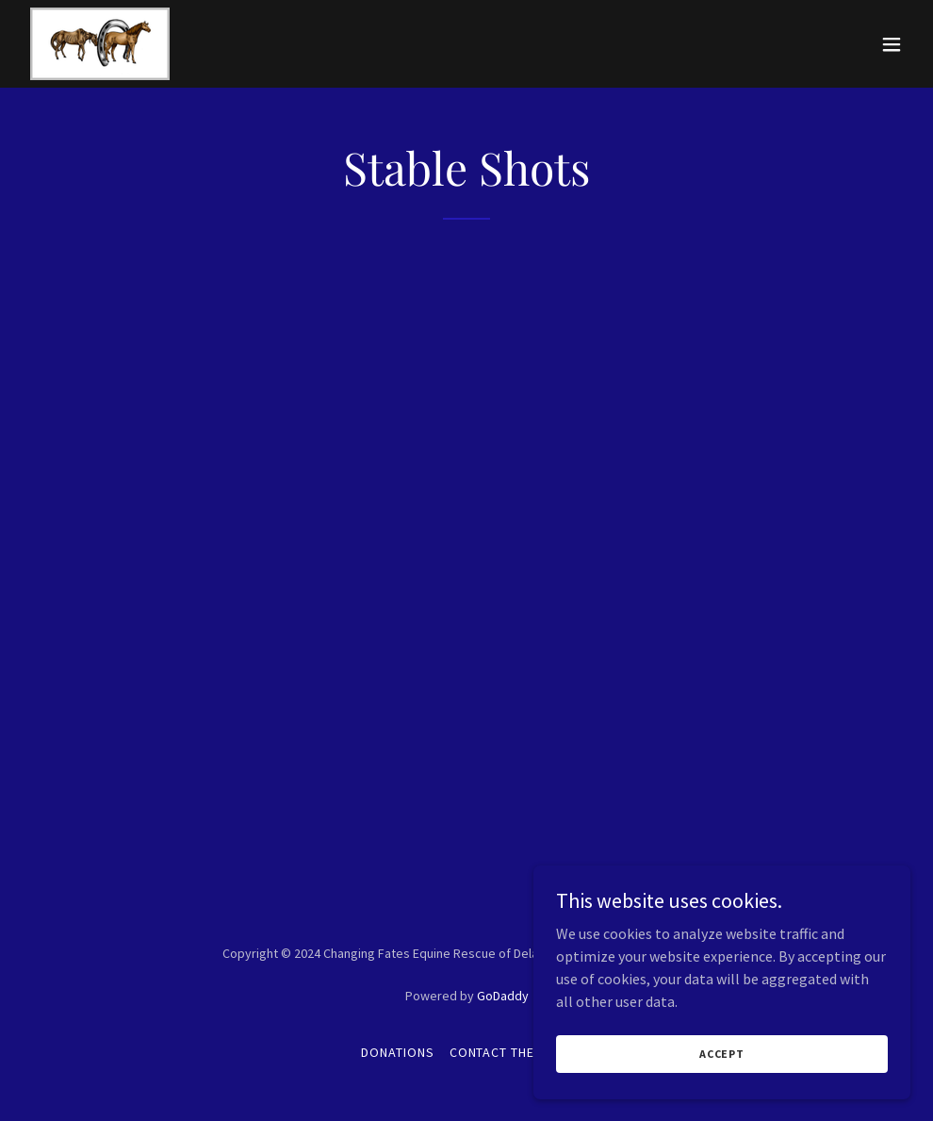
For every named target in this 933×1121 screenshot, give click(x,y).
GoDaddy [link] (503, 995)
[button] (891, 44)
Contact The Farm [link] (511, 1052)
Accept (722, 1054)
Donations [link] (397, 1052)
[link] (100, 44)
